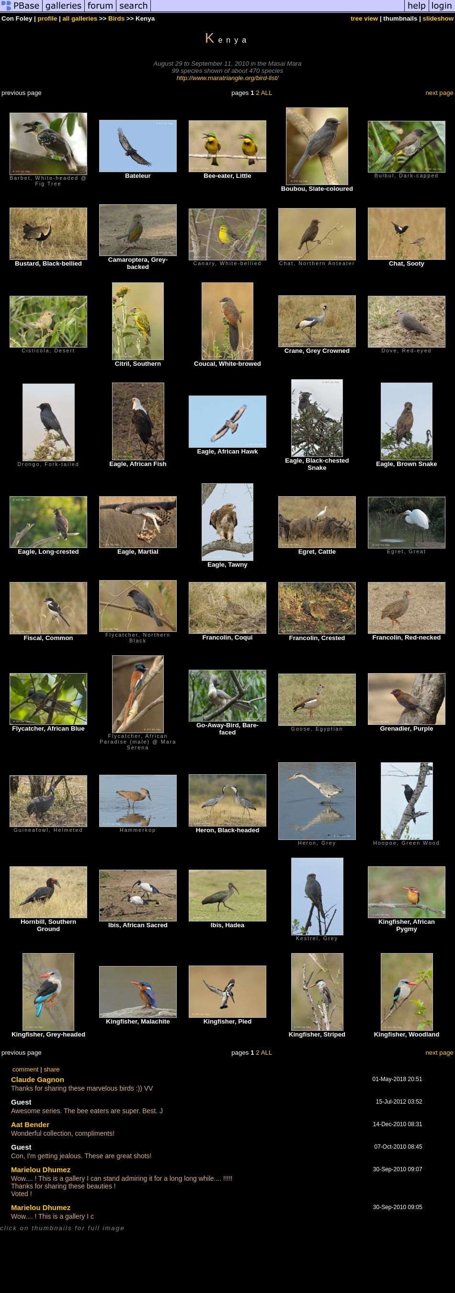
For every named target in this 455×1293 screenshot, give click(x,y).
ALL (267, 92)
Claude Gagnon (37, 1079)
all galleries (79, 18)
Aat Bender (30, 1124)
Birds (116, 18)
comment (25, 1069)
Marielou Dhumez (40, 1169)
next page (439, 92)
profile (47, 18)
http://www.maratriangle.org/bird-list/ (228, 78)
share (51, 1069)
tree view (364, 18)
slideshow (438, 18)
